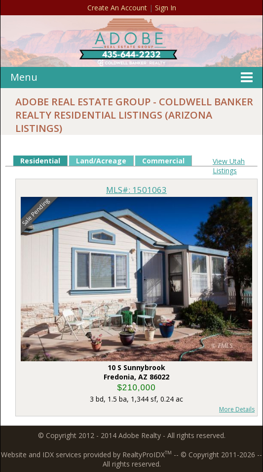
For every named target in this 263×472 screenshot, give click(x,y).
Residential (40, 160)
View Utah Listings (229, 166)
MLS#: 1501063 (136, 189)
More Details (237, 409)
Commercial (163, 160)
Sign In (165, 7)
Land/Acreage (101, 160)
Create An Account (117, 7)
